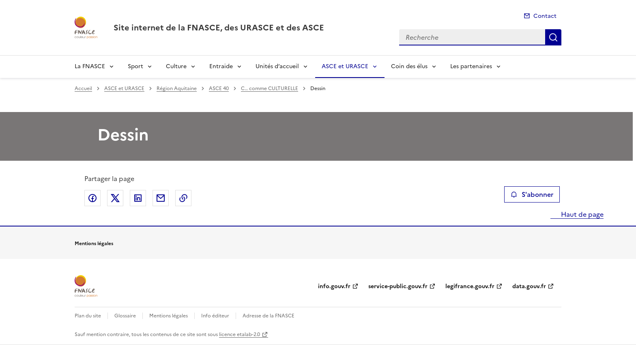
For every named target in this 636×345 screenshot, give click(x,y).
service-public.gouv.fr (398, 286)
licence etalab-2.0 (239, 334)
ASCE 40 (219, 88)
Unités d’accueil (277, 66)
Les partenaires (471, 66)
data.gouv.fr (529, 286)
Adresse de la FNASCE (268, 315)
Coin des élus (409, 66)
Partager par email (161, 198)
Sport (135, 66)
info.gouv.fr (334, 286)
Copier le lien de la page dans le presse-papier (183, 198)
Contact (544, 16)
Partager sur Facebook (92, 198)
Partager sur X (115, 198)
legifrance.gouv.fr (469, 286)
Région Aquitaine (177, 88)
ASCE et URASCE (345, 66)
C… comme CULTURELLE (269, 88)
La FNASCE (90, 66)
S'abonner (532, 194)
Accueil (83, 88)
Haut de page (581, 214)
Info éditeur (215, 315)
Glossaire (125, 315)
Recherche (553, 37)
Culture (176, 66)
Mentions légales (168, 315)
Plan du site (88, 315)
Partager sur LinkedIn (138, 198)
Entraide (221, 66)
